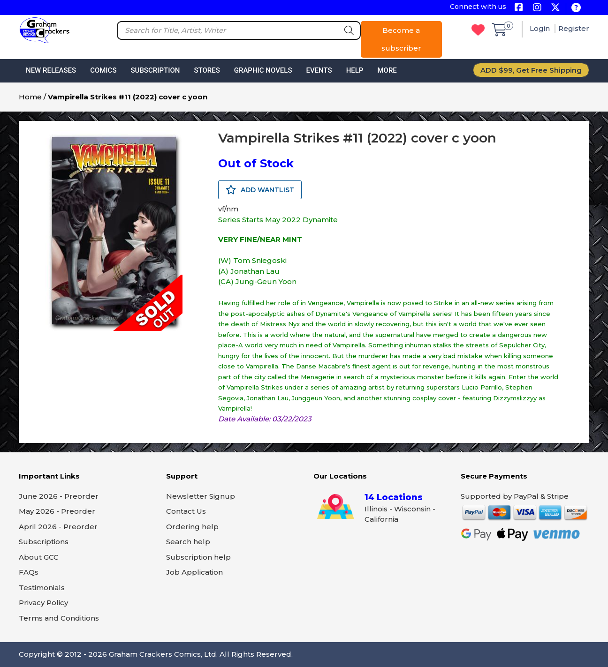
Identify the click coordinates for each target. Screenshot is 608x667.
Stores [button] (207, 70)
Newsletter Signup (200, 496)
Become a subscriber (401, 39)
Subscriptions (43, 541)
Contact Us (186, 511)
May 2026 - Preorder (57, 511)
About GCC (39, 557)
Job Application (194, 572)
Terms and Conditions (59, 618)
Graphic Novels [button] (263, 70)
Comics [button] (103, 70)
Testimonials (42, 587)
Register (573, 28)
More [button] (386, 70)
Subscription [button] (155, 70)
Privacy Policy (43, 602)
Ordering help (192, 526)
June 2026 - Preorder (59, 496)
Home (30, 96)
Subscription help (198, 557)
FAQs (28, 572)
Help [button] (355, 70)
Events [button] (319, 70)
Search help (188, 541)
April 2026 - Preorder (58, 526)
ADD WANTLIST (260, 190)
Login (541, 28)
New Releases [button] (51, 70)
